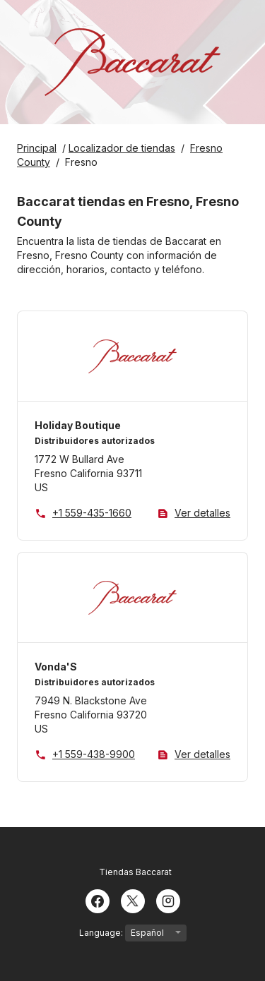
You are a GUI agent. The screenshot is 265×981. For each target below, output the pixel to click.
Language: (133, 933)
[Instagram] (168, 900)
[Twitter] (133, 900)
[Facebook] (98, 900)
